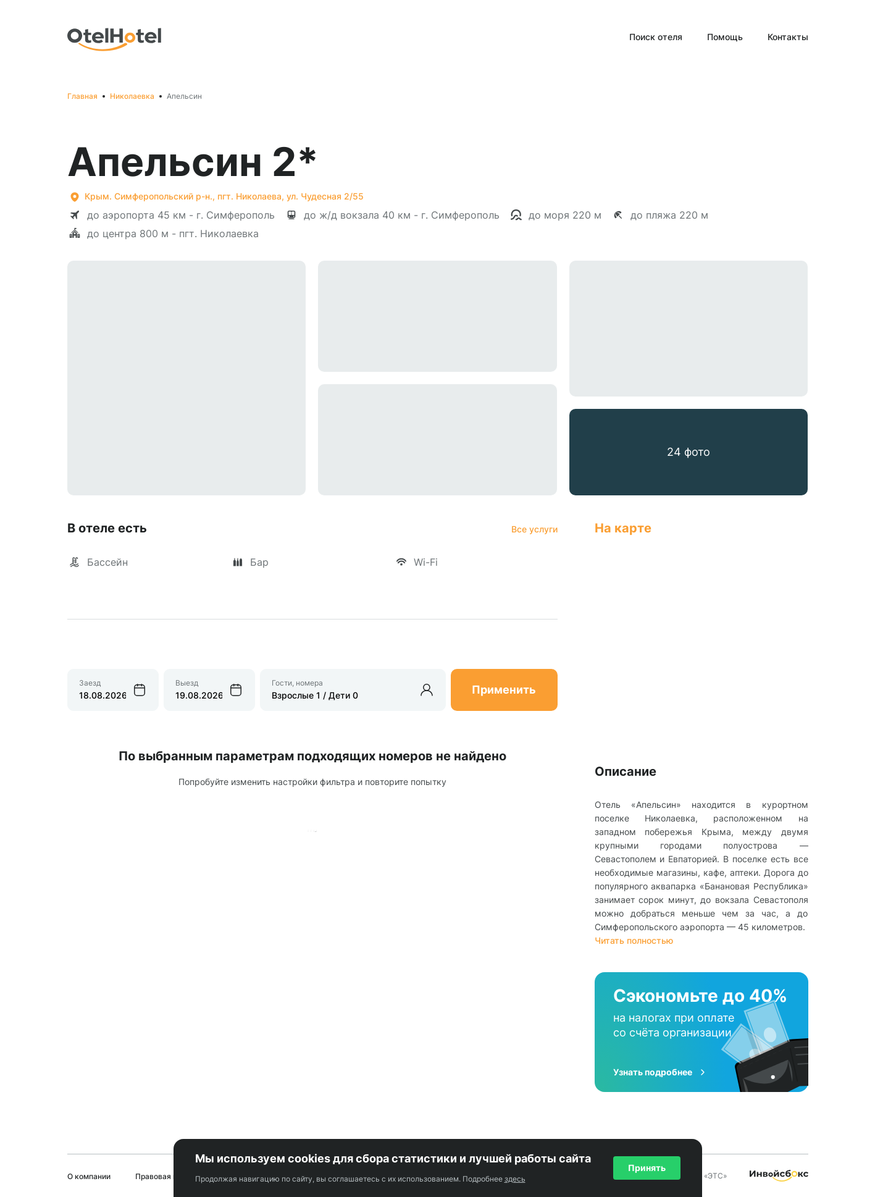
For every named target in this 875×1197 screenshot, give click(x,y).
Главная (82, 96)
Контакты (788, 37)
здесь (514, 1178)
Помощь (725, 37)
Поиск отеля (655, 37)
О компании (89, 1176)
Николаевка (132, 96)
